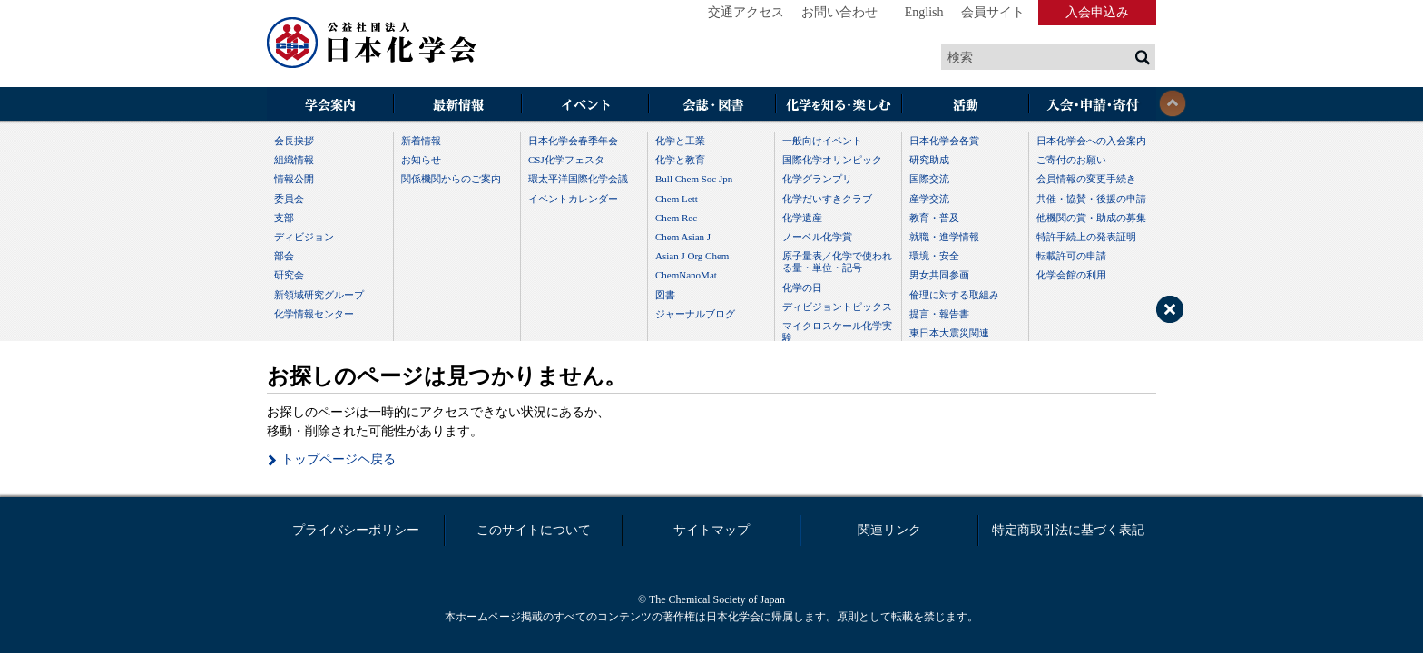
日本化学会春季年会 (573, 140)
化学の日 (802, 287)
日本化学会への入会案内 (1091, 140)
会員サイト (993, 12)
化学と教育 (680, 159)
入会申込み (1097, 12)
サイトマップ (711, 530)
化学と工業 (680, 140)
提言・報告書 (939, 313)
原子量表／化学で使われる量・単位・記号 (837, 261)
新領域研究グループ (319, 294)
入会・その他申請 (1092, 105)
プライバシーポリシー (355, 530)
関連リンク (889, 530)
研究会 (289, 274)
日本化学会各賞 (944, 140)
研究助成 (929, 159)
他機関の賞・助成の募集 (1091, 217)
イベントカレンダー (573, 198)
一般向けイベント (822, 140)
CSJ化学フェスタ (566, 159)
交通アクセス (746, 12)
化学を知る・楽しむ (838, 105)
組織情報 (294, 159)
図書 (665, 294)
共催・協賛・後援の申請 (1091, 198)
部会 (284, 255)
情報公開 (294, 178)
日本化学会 (372, 43)
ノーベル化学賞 (817, 236)
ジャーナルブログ (695, 313)
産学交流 (929, 198)
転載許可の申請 (1071, 255)
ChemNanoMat (686, 274)
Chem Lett (676, 198)
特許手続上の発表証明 (1086, 236)
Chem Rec (676, 217)
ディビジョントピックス (837, 306)
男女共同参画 (939, 274)
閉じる (1172, 103)
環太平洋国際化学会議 (578, 178)
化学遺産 (802, 217)
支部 (284, 217)
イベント (584, 105)
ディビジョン (304, 236)
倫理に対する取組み (954, 294)
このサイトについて (533, 530)
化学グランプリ (817, 178)
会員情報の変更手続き (1086, 178)
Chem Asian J (683, 236)
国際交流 (929, 178)
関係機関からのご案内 (451, 178)
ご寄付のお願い (1071, 159)
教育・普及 (934, 217)
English (924, 12)
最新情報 (457, 105)
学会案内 (330, 105)
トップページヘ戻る (338, 459)
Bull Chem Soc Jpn (693, 178)
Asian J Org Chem (692, 255)
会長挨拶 (294, 140)
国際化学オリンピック (832, 159)
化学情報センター (314, 313)
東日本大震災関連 (949, 332)
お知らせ (421, 159)
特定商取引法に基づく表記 (1068, 530)
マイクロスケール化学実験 (837, 331)
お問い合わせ (839, 12)
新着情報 (421, 140)
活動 (965, 105)
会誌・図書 (711, 105)
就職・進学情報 (944, 236)
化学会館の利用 (1071, 274)
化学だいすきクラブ (827, 198)
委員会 (289, 198)
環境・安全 (934, 255)
